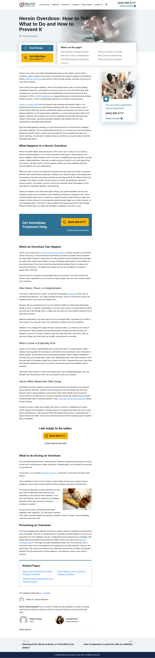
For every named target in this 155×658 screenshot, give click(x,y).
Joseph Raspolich (41, 599)
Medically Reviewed (30, 36)
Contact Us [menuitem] (98, 5)
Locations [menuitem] (75, 5)
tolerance (72, 294)
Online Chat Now (126, 6)
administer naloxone (48, 473)
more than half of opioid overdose (72, 399)
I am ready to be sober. (55, 428)
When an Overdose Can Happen (110, 52)
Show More (64, 63)
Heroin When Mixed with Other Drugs (75, 59)
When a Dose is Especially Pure (110, 55)
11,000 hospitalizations (43, 96)
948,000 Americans (33, 79)
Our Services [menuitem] (44, 5)
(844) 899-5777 (127, 2)
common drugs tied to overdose (52, 253)
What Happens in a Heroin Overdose (74, 52)
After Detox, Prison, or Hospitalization (75, 55)
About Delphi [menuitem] (86, 5)
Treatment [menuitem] (65, 5)
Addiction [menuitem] (55, 5)
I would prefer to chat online (78, 230)
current (47, 593)
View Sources (25, 629)
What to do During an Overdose (110, 59)
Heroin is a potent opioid (29, 104)
